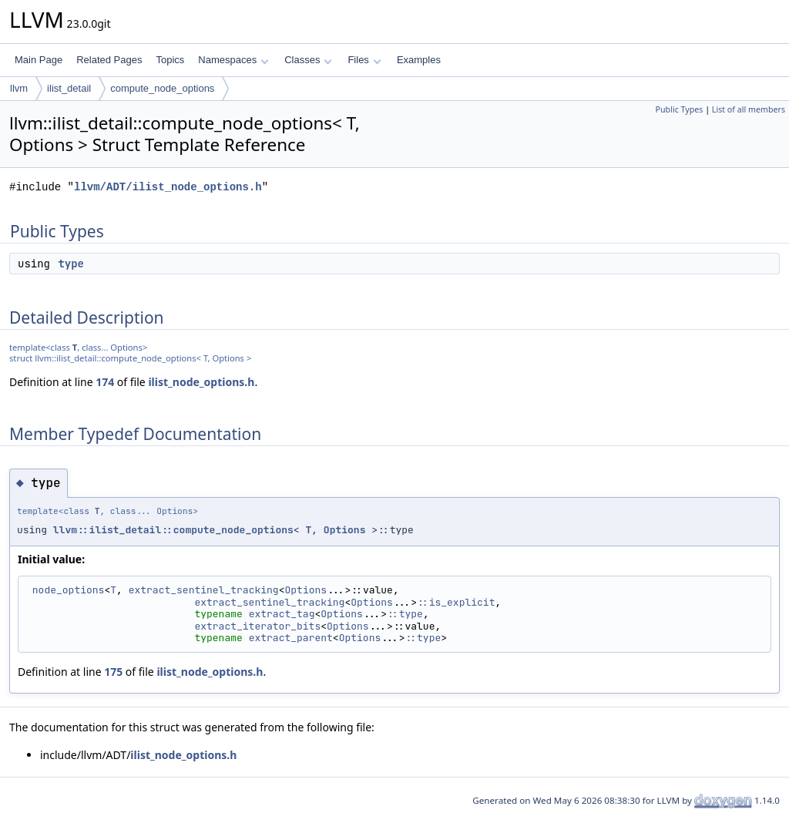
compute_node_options (162, 88)
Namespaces (233, 60)
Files (364, 60)
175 (113, 671)
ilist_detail (69, 88)
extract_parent (291, 637)
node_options (68, 589)
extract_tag (282, 613)
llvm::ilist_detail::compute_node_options (173, 529)
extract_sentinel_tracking (204, 589)
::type (405, 613)
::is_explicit (456, 602)
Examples (419, 60)
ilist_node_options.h (201, 382)
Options (345, 529)
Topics (170, 60)
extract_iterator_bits (257, 626)
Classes (308, 60)
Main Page (38, 60)
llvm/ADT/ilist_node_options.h (168, 187)
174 (105, 382)
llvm (19, 88)
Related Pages (109, 60)
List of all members (748, 109)
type (71, 263)
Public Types (679, 109)
